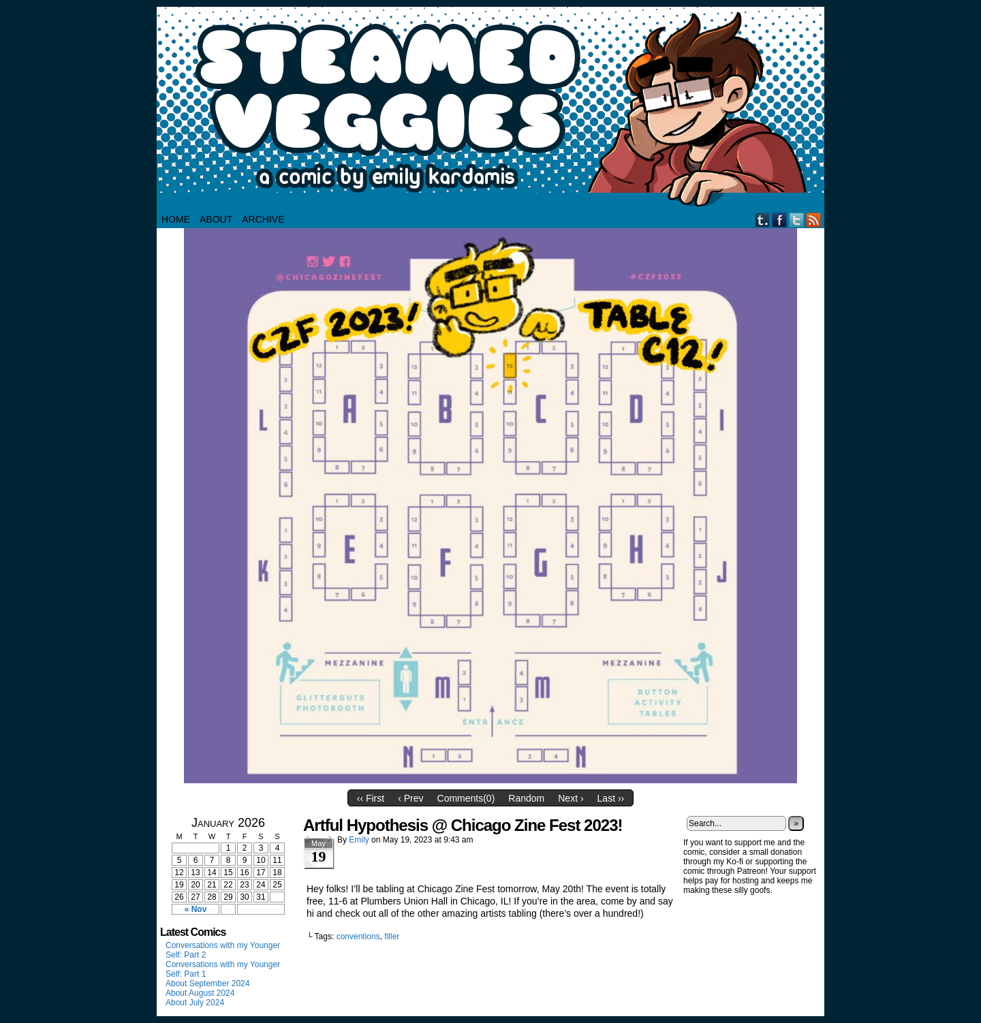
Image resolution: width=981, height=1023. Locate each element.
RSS (813, 219)
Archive (263, 219)
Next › (570, 798)
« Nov (196, 909)
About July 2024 (195, 1002)
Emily (359, 840)
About (216, 219)
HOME (175, 219)
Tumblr (762, 219)
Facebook (779, 219)
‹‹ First (370, 798)
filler (391, 936)
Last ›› (611, 798)
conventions (358, 936)
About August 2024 (200, 993)
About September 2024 (207, 983)
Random (526, 798)
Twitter (796, 219)
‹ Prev (410, 798)
